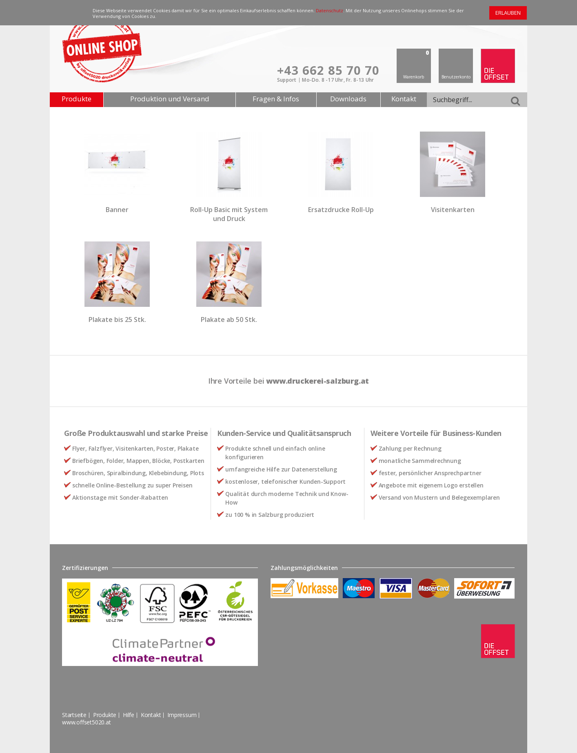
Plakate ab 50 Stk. (229, 319)
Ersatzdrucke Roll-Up (341, 209)
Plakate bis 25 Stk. (117, 319)
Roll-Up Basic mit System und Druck (229, 214)
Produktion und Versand (169, 98)
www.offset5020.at (86, 722)
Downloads (348, 98)
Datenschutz (329, 10)
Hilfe (128, 715)
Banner (117, 209)
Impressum (181, 715)
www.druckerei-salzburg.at (317, 381)
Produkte (76, 98)
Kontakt (403, 98)
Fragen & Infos (276, 98)
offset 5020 (498, 66)
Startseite (74, 715)
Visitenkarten (453, 209)
